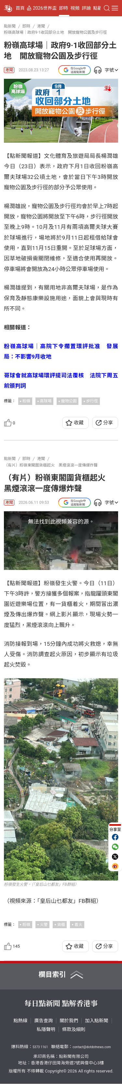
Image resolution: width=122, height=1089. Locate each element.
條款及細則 (73, 1034)
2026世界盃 (45, 8)
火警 (44, 930)
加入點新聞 (96, 1025)
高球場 (46, 401)
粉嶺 (26, 401)
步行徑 (92, 401)
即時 (63, 8)
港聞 (9, 70)
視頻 (74, 8)
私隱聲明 (46, 1034)
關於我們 (69, 1025)
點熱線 (20, 1025)
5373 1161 (40, 1052)
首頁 (20, 8)
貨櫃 (61, 930)
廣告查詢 (43, 1025)
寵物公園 (69, 401)
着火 (78, 930)
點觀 (97, 8)
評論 (86, 8)
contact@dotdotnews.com (92, 1052)
